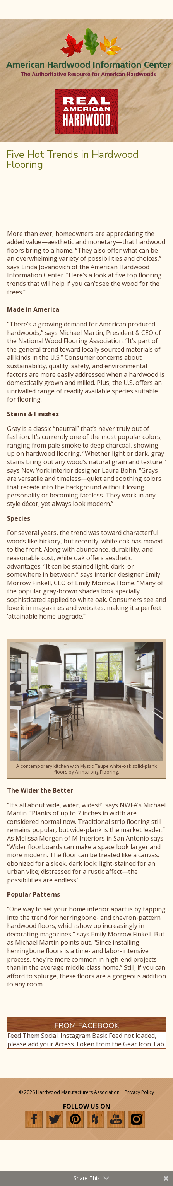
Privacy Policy (139, 1092)
